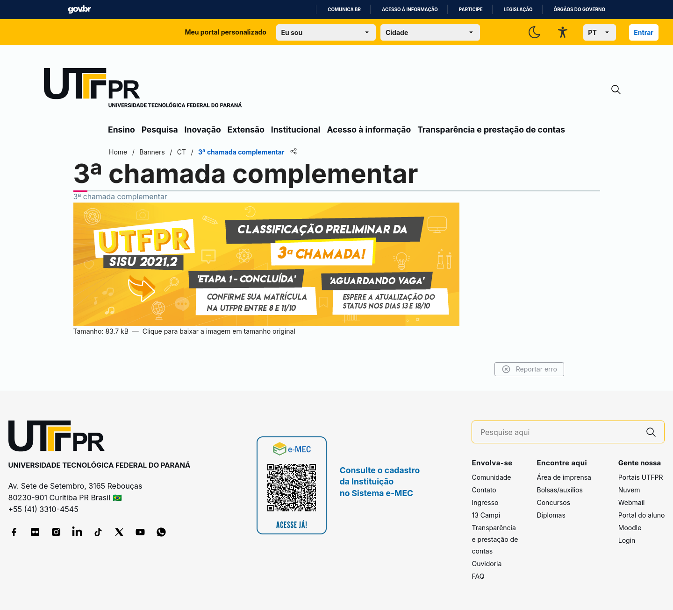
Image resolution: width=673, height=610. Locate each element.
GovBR (79, 9)
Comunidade (491, 477)
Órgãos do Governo (579, 9)
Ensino (121, 129)
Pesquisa (160, 129)
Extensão (246, 129)
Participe (471, 9)
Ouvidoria (486, 564)
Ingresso (485, 502)
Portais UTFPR (640, 477)
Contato (484, 490)
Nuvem (629, 490)
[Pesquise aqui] (559, 432)
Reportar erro (529, 369)
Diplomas (551, 515)
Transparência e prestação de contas (491, 129)
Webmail (631, 502)
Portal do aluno (641, 515)
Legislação (518, 9)
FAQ (478, 576)
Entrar (643, 32)
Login (627, 540)
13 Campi (486, 515)
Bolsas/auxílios (559, 490)
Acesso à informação (410, 9)
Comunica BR (344, 9)
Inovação (203, 129)
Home (118, 152)
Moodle (630, 528)
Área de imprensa (564, 477)
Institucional (296, 129)
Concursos (553, 502)
